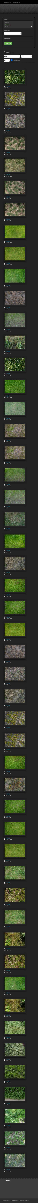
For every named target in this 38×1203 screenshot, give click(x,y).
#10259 (8, 661)
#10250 (8, 860)
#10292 (8, 130)
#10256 (8, 727)
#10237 (8, 1147)
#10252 (8, 816)
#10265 (8, 528)
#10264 (8, 551)
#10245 (8, 971)
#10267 (8, 506)
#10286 (8, 219)
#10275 (8, 374)
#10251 (8, 838)
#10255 (8, 750)
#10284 (8, 263)
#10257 (8, 705)
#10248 (8, 904)
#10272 (8, 440)
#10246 (8, 948)
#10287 (8, 197)
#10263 (8, 573)
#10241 (8, 1059)
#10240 (8, 1081)
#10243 (8, 1015)
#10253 (8, 794)
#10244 (8, 993)
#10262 (8, 595)
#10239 (8, 1103)
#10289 (8, 153)
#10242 (8, 1037)
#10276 (8, 352)
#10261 (8, 617)
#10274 (8, 396)
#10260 (8, 639)
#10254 (8, 772)
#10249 (8, 882)
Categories (7, 2)
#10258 (8, 683)
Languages (16, 2)
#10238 (8, 1125)
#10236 (8, 1170)
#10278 (8, 307)
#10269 (8, 484)
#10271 (8, 462)
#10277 (8, 329)
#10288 (8, 175)
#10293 (8, 108)
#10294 (8, 86)
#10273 (8, 418)
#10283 (8, 285)
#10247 (8, 926)
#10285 (8, 241)
